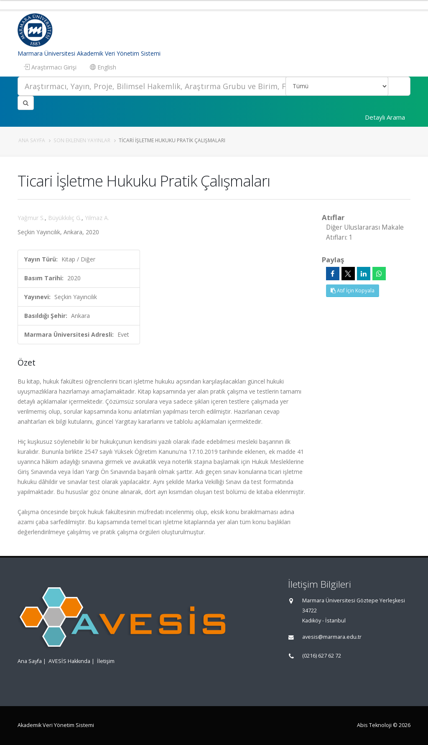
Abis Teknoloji (374, 725)
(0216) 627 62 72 (321, 655)
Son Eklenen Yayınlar (82, 140)
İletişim (106, 661)
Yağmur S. (31, 218)
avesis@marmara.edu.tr (332, 636)
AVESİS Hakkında (69, 661)
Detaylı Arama (385, 117)
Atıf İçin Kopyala (352, 290)
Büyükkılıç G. (65, 218)
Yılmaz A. (97, 218)
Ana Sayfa (31, 140)
